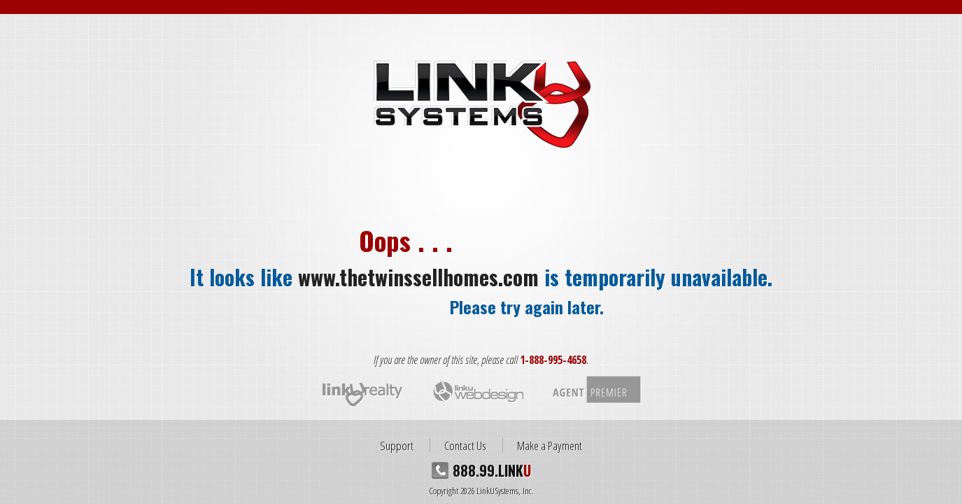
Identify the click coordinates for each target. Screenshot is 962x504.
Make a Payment (549, 445)
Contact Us (465, 445)
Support (396, 445)
